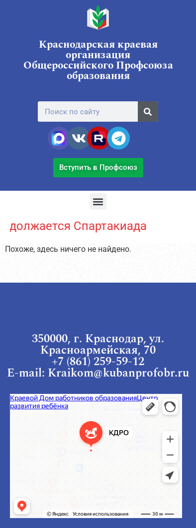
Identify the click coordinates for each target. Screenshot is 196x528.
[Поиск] (148, 111)
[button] (98, 201)
